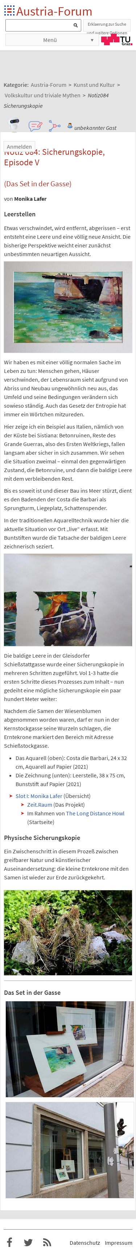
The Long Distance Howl (95, 813)
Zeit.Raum (39, 804)
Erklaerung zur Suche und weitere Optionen (107, 26)
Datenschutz (85, 1242)
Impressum (118, 1242)
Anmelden (19, 146)
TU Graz (116, 39)
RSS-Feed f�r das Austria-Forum (47, 1242)
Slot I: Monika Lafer (39, 795)
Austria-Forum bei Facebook (9, 1242)
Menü (50, 39)
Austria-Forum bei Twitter (28, 1242)
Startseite (10, 11)
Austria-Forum (54, 11)
